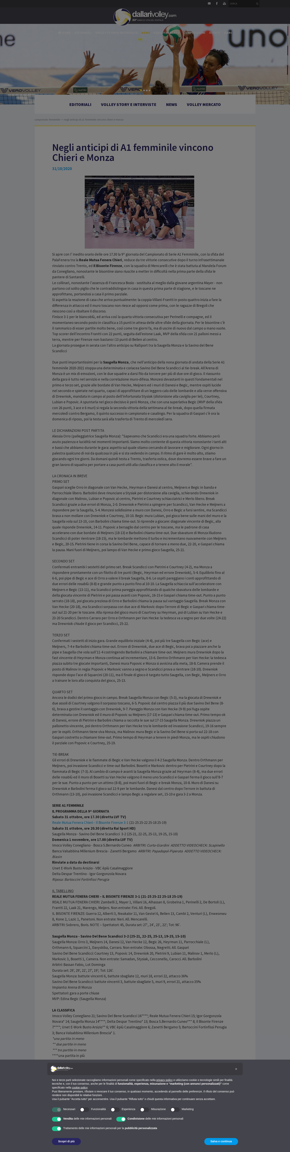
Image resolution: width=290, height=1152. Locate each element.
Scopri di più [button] (66, 1141)
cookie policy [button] (79, 1087)
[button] (236, 1069)
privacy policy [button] (164, 1080)
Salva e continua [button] (221, 1141)
